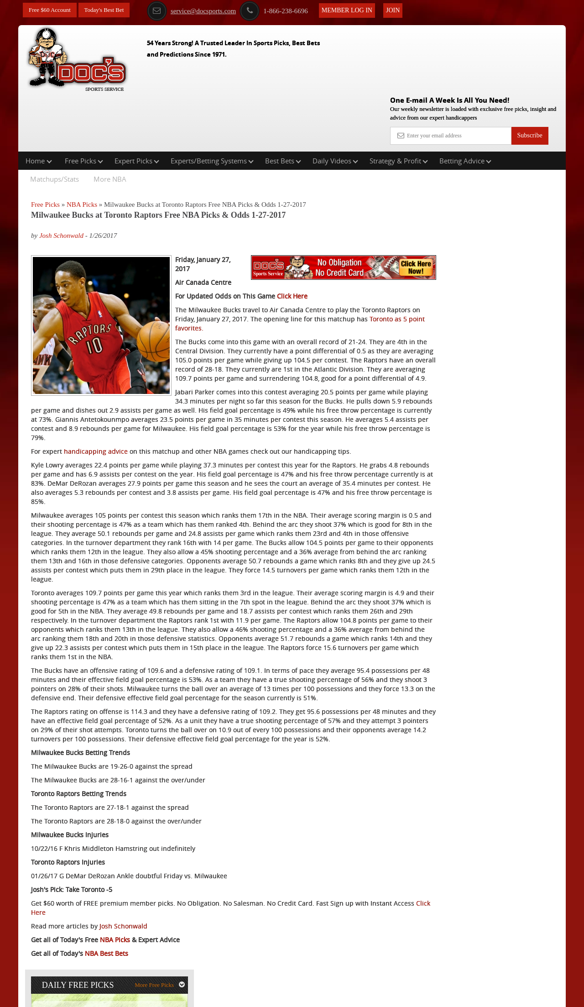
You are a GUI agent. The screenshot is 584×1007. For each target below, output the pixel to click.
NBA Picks (82, 146)
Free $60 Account (51, 10)
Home (39, 102)
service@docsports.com (200, 10)
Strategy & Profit (399, 102)
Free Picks (84, 102)
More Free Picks (526, 151)
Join (402, 9)
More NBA (110, 120)
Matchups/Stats (54, 120)
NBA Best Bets (106, 963)
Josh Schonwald (61, 177)
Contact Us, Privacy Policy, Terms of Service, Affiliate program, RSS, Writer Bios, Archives (343, 995)
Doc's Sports (485, 233)
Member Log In (356, 9)
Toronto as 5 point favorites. (283, 292)
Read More (527, 303)
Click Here (292, 260)
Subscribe (529, 69)
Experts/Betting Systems (212, 102)
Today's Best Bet (109, 10)
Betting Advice (465, 102)
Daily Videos (335, 102)
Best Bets (283, 102)
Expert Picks (137, 102)
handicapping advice (96, 424)
